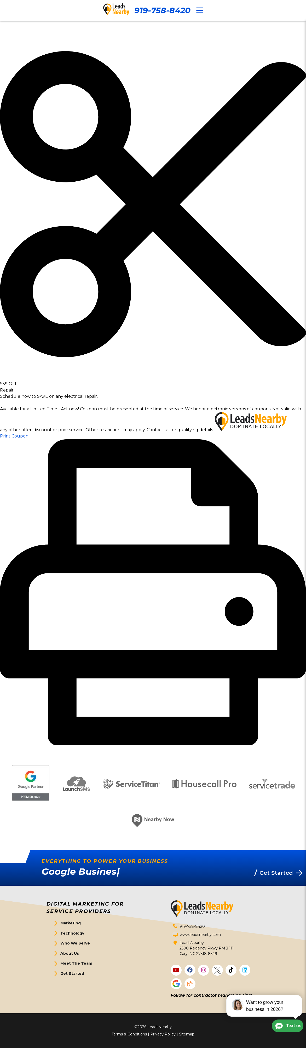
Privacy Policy (163, 1034)
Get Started (72, 973)
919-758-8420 (162, 10)
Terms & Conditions (129, 1034)
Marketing (70, 923)
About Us (69, 953)
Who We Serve (75, 943)
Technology (72, 933)
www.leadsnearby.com (200, 934)
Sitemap (186, 1034)
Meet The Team (76, 963)
